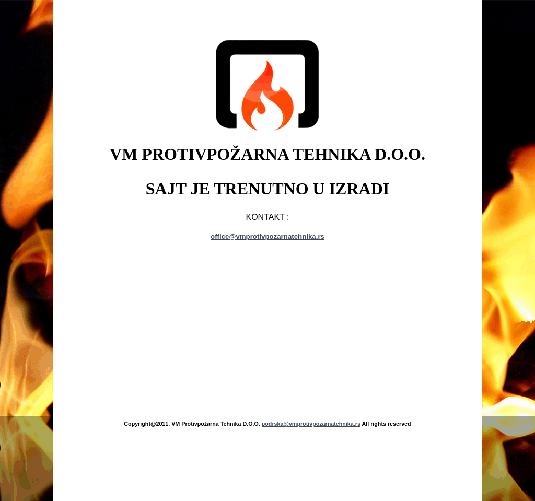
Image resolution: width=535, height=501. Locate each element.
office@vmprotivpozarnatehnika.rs (267, 236)
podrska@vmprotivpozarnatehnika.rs (311, 424)
